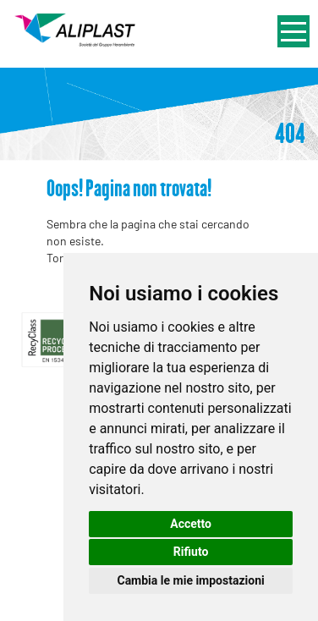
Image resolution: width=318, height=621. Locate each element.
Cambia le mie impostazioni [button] (190, 580)
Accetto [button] (190, 523)
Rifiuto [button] (191, 551)
